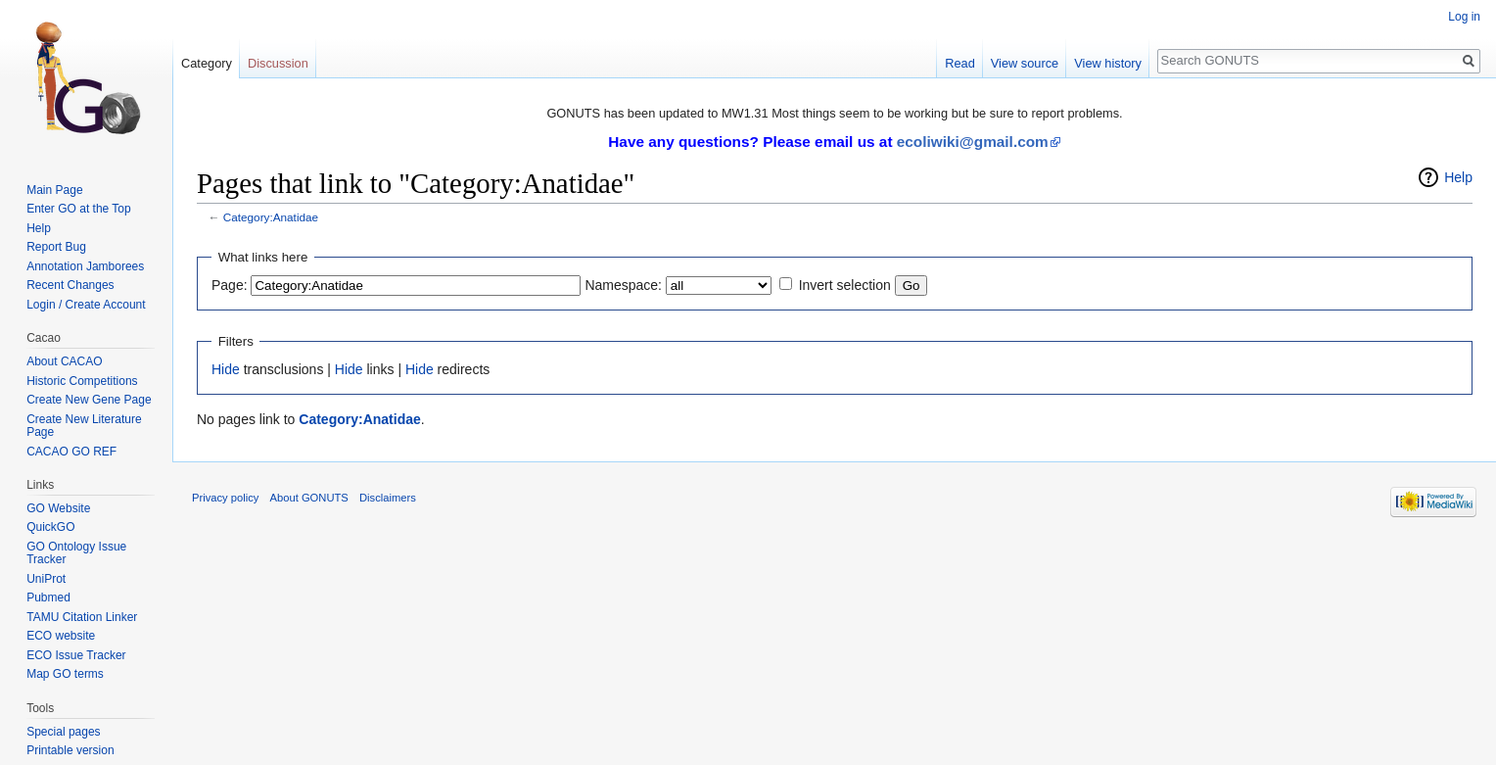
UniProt (46, 579)
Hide (225, 369)
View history (1108, 63)
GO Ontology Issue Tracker (76, 553)
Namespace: (623, 285)
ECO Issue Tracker (75, 655)
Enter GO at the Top (78, 208)
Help (1458, 177)
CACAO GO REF (71, 451)
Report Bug (56, 247)
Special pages (63, 732)
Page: (229, 285)
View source (1024, 63)
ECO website (60, 636)
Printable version (70, 750)
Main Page (54, 190)
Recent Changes (70, 285)
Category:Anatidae (270, 217)
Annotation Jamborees (85, 266)
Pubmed (48, 597)
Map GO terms (65, 674)
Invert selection (845, 285)
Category (206, 63)
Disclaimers (387, 497)
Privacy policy (225, 497)
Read (960, 63)
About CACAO (64, 361)
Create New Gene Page (88, 399)
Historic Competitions (81, 381)
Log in (1464, 17)
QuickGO (50, 527)
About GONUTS (309, 497)
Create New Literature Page (83, 426)
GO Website (58, 508)
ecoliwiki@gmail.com (973, 141)
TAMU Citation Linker (81, 617)
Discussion (278, 63)
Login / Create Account (85, 304)
